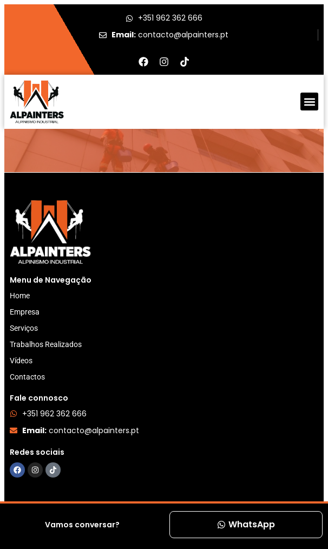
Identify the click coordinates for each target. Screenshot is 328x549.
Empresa (25, 312)
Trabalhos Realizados (46, 344)
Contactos (27, 376)
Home (20, 295)
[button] (309, 101)
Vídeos (21, 360)
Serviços (24, 328)
